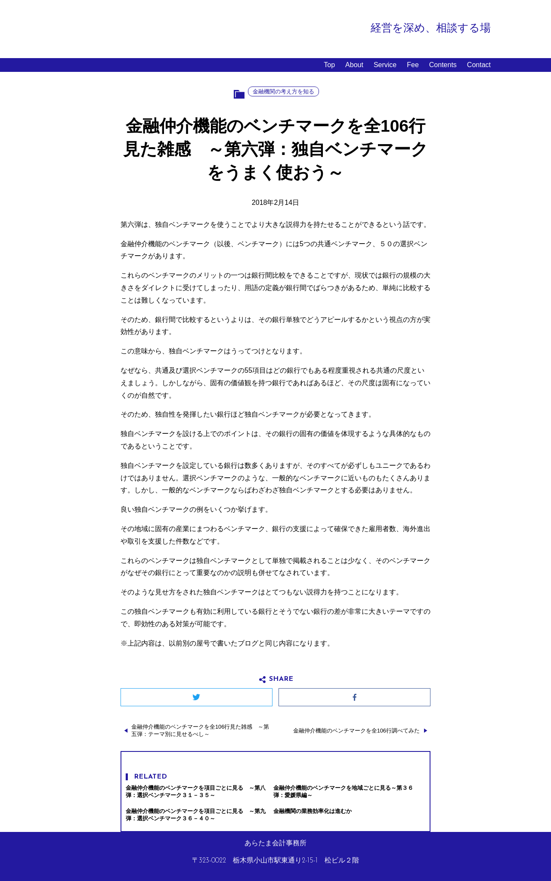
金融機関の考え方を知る (283, 91)
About (354, 64)
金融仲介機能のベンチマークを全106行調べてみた (356, 730)
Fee (413, 64)
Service (385, 64)
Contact (479, 64)
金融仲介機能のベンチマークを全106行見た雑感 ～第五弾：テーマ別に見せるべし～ (200, 730)
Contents (443, 64)
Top (329, 64)
